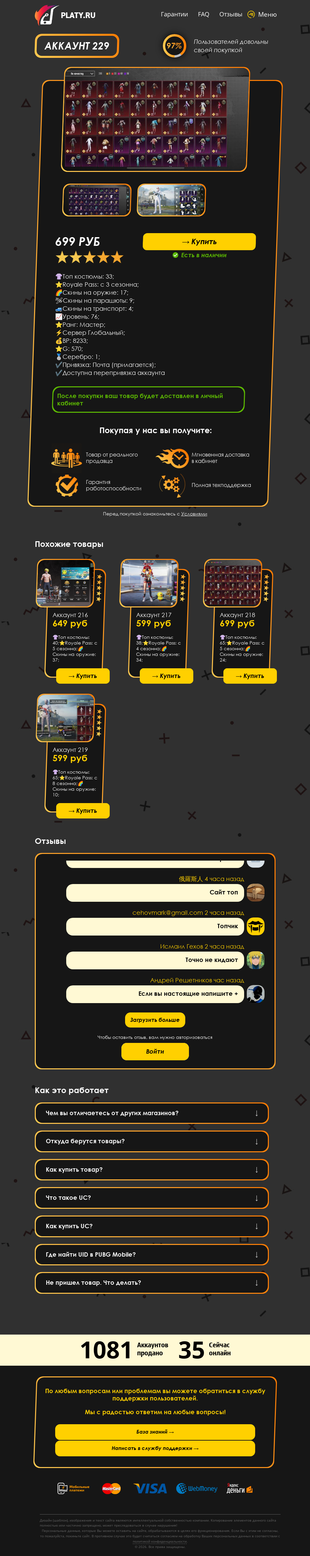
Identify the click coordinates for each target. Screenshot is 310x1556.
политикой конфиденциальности (160, 1541)
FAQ (197, 14)
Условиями (194, 515)
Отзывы (224, 14)
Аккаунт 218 (237, 617)
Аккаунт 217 (153, 617)
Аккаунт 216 (70, 617)
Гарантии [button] (168, 14)
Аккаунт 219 (70, 755)
